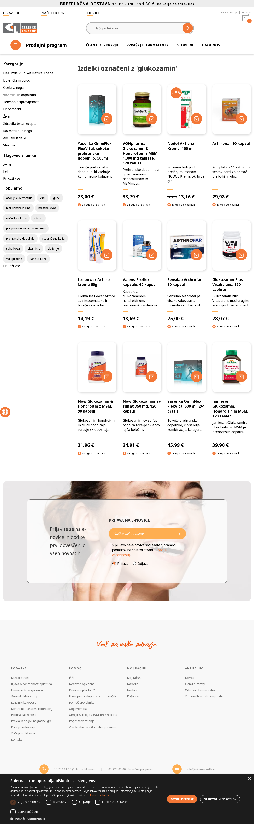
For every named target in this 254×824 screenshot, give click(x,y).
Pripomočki (12, 109)
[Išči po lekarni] (140, 28)
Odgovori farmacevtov (200, 690)
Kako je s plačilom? (82, 690)
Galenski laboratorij (24, 696)
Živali (7, 116)
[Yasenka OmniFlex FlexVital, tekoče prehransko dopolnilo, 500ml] (97, 142)
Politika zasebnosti (23, 715)
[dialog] (127, 799)
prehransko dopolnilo (20, 238)
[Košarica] (246, 28)
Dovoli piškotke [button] (182, 799)
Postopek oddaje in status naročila (92, 696)
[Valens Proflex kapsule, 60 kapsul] (142, 270)
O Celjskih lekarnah (23, 733)
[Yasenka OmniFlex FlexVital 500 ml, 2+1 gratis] (186, 395)
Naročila (132, 684)
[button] (85, 819)
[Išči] (188, 28)
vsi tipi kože (14, 259)
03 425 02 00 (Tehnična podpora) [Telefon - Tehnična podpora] (130, 769)
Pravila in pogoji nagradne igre (31, 721)
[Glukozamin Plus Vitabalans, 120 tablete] (231, 270)
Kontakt (16, 739)
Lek (6, 171)
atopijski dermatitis (19, 198)
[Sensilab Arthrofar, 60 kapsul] (186, 270)
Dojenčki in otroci (17, 80)
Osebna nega (13, 87)
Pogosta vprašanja (81, 721)
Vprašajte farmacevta (148, 45)
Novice (93, 13)
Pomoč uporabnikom (83, 702)
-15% (176, 93)
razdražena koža (53, 238)
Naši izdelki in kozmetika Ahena (28, 73)
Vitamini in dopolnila (19, 94)
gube (56, 198)
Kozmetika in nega (17, 130)
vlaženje (53, 249)
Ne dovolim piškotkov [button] (220, 799)
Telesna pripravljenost (21, 102)
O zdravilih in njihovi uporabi (204, 696)
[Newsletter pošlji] (179, 533)
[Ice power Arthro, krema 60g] (97, 270)
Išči (71, 678)
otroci (38, 218)
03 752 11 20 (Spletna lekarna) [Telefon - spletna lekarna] (74, 769)
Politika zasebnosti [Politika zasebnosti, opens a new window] (98, 795)
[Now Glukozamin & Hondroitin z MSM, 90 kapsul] (97, 395)
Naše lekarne (54, 13)
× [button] (249, 778)
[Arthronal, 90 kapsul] (231, 142)
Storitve (185, 45)
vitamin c (34, 249)
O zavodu (12, 13)
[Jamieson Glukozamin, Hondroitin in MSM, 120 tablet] (231, 395)
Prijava (246, 12)
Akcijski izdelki (14, 138)
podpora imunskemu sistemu (26, 228)
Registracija (229, 12)
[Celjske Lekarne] (20, 28)
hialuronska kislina (18, 208)
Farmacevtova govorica (27, 690)
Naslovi (132, 690)
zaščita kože (38, 259)
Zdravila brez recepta (19, 123)
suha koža (13, 249)
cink (42, 198)
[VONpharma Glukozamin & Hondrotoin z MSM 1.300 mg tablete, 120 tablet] (142, 142)
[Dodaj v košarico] (106, 118)
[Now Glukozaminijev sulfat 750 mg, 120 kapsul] (142, 395)
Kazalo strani (20, 678)
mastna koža (47, 208)
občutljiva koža (16, 218)
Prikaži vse (11, 178)
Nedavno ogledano (82, 684)
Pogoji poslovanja (23, 727)
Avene (8, 164)
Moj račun (134, 678)
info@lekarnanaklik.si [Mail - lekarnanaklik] (201, 769)
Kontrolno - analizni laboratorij (31, 709)
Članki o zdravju (102, 45)
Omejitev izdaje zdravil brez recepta (93, 715)
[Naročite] (147, 533)
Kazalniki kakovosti (23, 702)
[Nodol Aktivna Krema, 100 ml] (186, 142)
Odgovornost (78, 709)
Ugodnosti (213, 45)
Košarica (133, 696)
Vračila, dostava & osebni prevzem (92, 727)
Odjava (143, 563)
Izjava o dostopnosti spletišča (31, 684)
